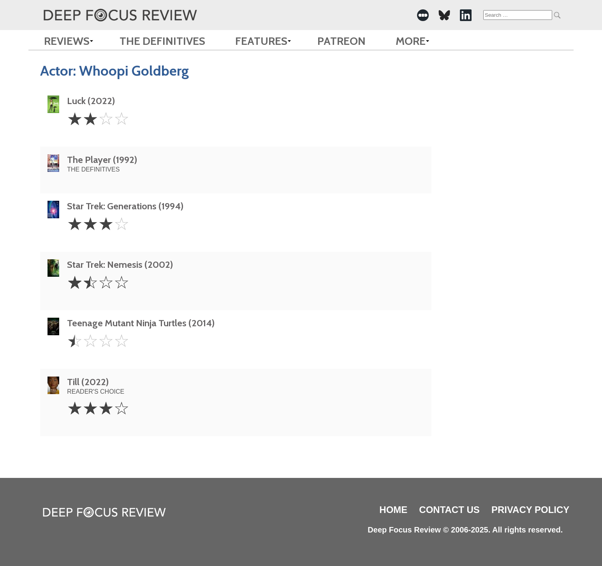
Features (261, 41)
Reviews (67, 41)
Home (393, 509)
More (411, 41)
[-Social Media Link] (423, 15)
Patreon (341, 41)
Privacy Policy (530, 509)
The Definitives (162, 41)
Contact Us (449, 509)
